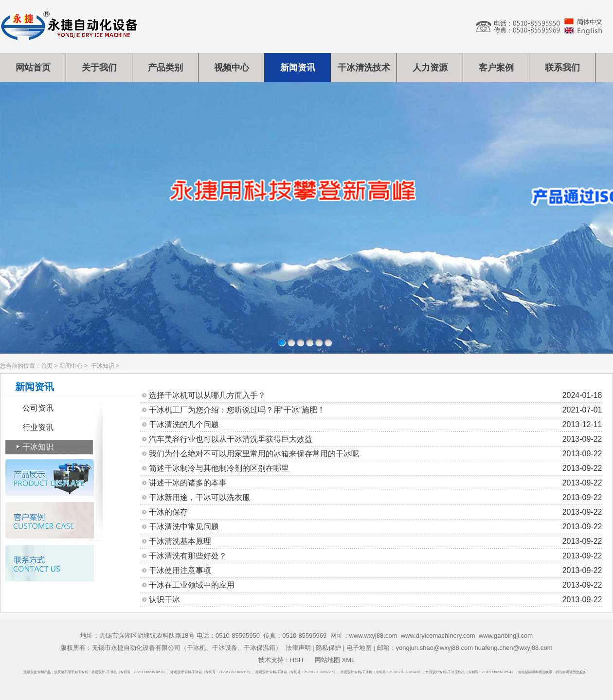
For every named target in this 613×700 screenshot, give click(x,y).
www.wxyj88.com (373, 635)
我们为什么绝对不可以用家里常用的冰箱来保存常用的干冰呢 (375, 454)
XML (348, 660)
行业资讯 (38, 427)
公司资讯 (38, 408)
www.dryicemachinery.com (438, 635)
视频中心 (231, 67)
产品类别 (165, 67)
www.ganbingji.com (506, 635)
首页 (47, 365)
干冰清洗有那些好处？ (375, 556)
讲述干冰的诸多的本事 (375, 483)
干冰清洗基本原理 (375, 541)
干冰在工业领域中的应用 (375, 585)
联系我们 (562, 67)
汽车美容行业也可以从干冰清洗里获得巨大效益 (375, 439)
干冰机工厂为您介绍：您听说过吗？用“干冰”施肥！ (375, 410)
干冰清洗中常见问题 (375, 527)
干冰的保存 (375, 512)
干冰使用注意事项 (375, 570)
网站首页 (33, 67)
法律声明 (298, 647)
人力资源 (430, 67)
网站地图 (327, 660)
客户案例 (496, 67)
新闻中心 (71, 365)
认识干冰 (375, 599)
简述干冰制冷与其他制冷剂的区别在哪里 (375, 468)
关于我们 (99, 67)
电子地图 (359, 647)
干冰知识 (102, 365)
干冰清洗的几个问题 (375, 424)
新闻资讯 (297, 67)
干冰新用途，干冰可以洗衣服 (375, 497)
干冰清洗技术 (364, 67)
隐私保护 (328, 647)
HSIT (297, 660)
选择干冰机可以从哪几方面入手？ (375, 395)
